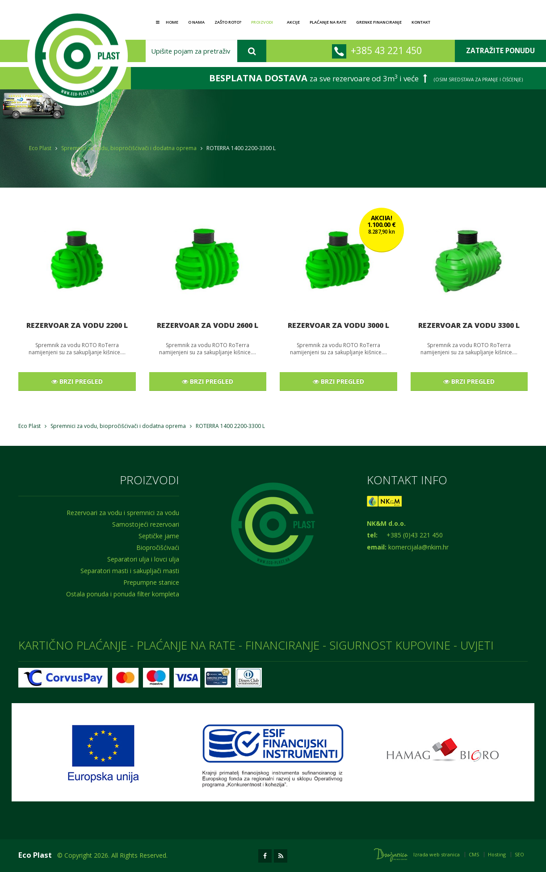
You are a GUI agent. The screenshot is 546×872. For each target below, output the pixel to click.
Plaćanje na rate (328, 22)
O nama (196, 22)
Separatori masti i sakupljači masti (129, 570)
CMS (474, 854)
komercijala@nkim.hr (418, 547)
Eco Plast (40, 148)
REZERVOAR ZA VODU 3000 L (338, 325)
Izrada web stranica (436, 854)
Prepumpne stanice (151, 582)
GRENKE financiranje (379, 22)
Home (167, 22)
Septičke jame (159, 536)
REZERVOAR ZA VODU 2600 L (207, 325)
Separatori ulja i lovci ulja (143, 559)
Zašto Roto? (227, 22)
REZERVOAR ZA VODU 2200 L (77, 325)
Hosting (497, 854)
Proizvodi (263, 22)
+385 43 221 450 (386, 50)
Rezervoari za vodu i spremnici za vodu (123, 512)
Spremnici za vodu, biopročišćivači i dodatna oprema (129, 148)
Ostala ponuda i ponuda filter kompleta (122, 594)
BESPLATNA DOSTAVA (258, 78)
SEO (519, 854)
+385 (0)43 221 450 (414, 535)
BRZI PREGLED (77, 381)
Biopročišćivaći (157, 547)
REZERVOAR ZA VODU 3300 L (469, 325)
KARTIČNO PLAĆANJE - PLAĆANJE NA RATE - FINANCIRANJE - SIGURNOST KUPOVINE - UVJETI (256, 645)
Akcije (293, 22)
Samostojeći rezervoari (145, 524)
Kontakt (421, 22)
